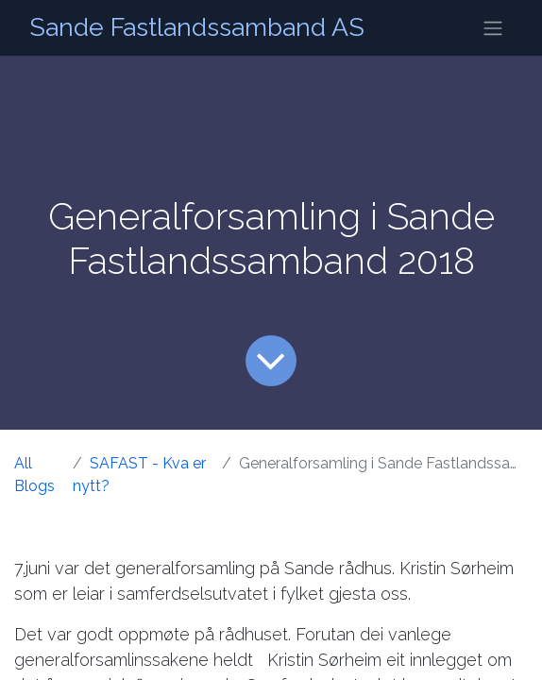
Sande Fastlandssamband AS (196, 27)
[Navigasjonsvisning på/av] (493, 28)
